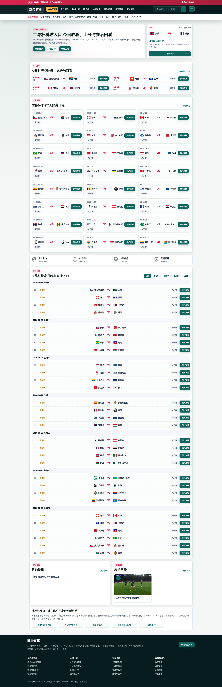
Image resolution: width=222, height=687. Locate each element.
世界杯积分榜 (33, 670)
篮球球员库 (117, 674)
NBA (133, 17)
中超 (126, 17)
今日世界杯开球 (71, 625)
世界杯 (156, 276)
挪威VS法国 (32, 17)
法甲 (120, 17)
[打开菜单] (192, 9)
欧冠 (95, 17)
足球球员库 (117, 666)
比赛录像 (97, 9)
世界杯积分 (68, 17)
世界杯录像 (80, 17)
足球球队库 (117, 662)
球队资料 (108, 9)
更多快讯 (104, 571)
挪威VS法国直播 (34, 662)
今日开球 (52, 49)
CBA (139, 17)
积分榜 (86, 9)
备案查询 (83, 682)
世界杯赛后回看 (124, 625)
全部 (147, 276)
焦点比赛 (76, 9)
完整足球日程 (184, 71)
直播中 (166, 276)
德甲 (114, 17)
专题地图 (158, 674)
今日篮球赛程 (75, 666)
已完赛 (186, 276)
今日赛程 (65, 9)
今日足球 (56, 17)
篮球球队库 (117, 670)
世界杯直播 (52, 9)
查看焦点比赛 (186, 645)
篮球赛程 (131, 9)
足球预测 (158, 670)
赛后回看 (65, 49)
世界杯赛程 (45, 17)
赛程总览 (39, 49)
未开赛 (176, 276)
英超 (89, 17)
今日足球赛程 (75, 662)
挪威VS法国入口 (44, 625)
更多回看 (186, 571)
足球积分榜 (151, 625)
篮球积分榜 (74, 674)
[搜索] (183, 9)
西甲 (101, 17)
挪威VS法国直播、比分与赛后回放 (44, 2)
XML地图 (74, 682)
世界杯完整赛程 (188, 2)
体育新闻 (119, 9)
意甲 (108, 17)
